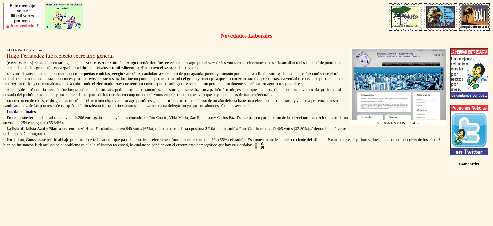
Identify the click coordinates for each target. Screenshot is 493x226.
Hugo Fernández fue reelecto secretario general (60, 56)
